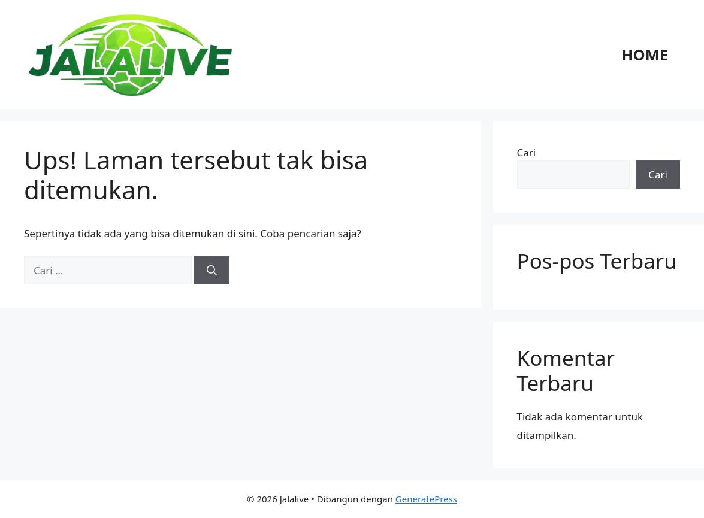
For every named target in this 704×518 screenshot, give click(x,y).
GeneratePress (426, 499)
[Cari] (211, 270)
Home (644, 54)
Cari (526, 152)
